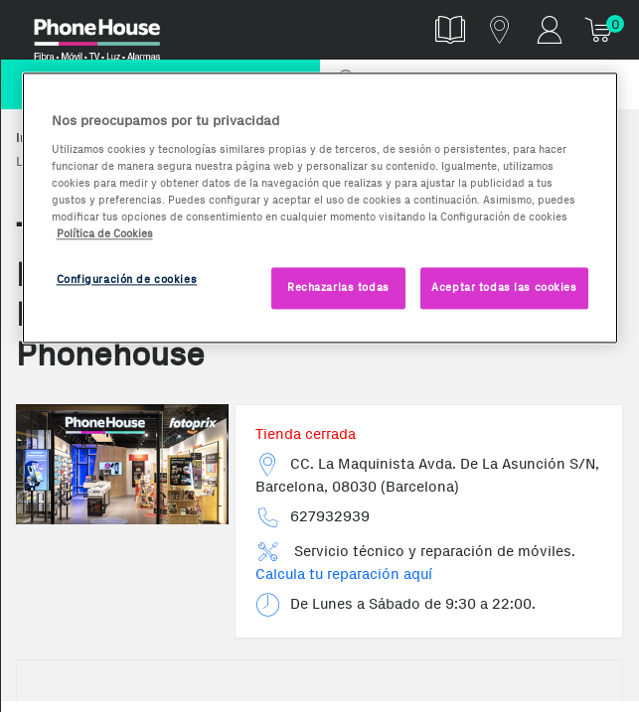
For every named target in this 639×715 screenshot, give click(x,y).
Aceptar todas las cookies (503, 287)
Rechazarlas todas (338, 287)
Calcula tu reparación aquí (343, 574)
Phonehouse (109, 34)
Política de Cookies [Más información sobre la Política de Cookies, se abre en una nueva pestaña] (105, 233)
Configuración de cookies (127, 279)
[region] (320, 208)
